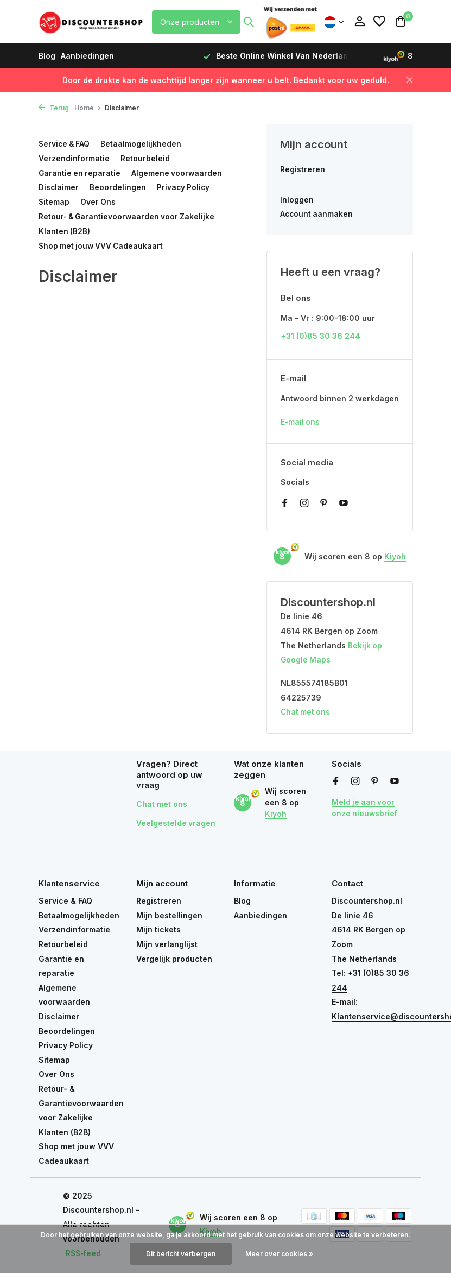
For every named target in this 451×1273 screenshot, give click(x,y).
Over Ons (99, 201)
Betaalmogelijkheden (143, 143)
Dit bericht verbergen (180, 1254)
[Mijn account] (359, 22)
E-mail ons (301, 423)
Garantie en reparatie (80, 172)
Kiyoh (395, 558)
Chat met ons (306, 713)
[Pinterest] (324, 505)
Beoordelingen (118, 187)
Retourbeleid (145, 158)
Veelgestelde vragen (176, 824)
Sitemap (54, 201)
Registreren (302, 169)
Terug (54, 108)
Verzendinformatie (74, 158)
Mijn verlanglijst (167, 944)
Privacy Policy (184, 187)
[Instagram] (304, 505)
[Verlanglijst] (379, 21)
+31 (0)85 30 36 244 (320, 337)
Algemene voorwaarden (179, 172)
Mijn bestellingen (169, 916)
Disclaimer (59, 187)
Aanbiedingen (87, 55)
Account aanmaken (317, 214)
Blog (47, 55)
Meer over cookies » (279, 1254)
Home (87, 108)
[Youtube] (343, 505)
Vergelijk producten (174, 959)
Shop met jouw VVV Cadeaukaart (103, 244)
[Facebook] (285, 505)
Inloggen (297, 200)
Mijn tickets (158, 930)
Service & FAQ (65, 143)
